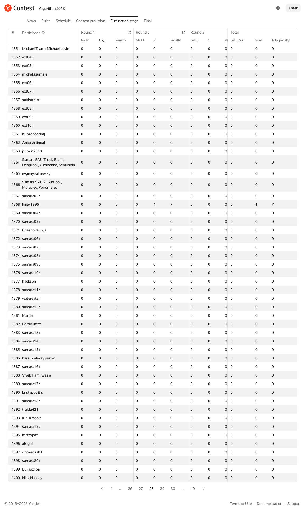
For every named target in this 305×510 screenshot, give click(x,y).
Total (237, 32)
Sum (261, 40)
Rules (45, 21)
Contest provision (90, 21)
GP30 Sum (241, 40)
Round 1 (90, 32)
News (31, 21)
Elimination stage (124, 21)
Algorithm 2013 (52, 8)
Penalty (123, 40)
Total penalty (283, 40)
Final (148, 21)
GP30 (87, 40)
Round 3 (200, 32)
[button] (33, 33)
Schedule (63, 21)
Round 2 (145, 32)
